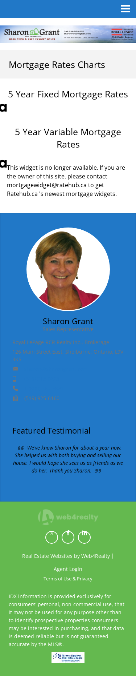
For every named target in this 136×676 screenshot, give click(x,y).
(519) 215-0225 (41, 378)
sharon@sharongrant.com (56, 368)
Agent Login (68, 569)
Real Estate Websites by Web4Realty (66, 555)
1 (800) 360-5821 (44, 388)
